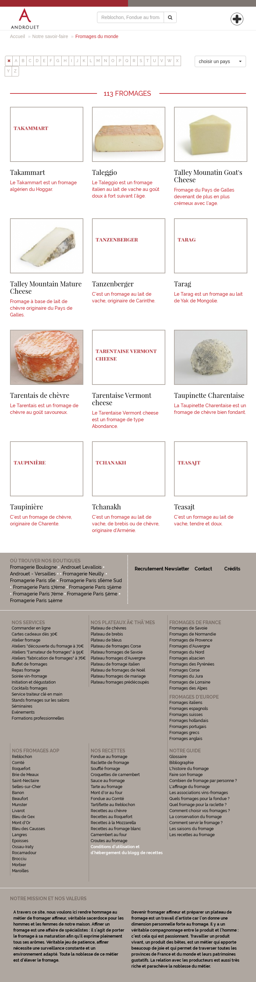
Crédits (232, 568)
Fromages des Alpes (188, 688)
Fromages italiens (185, 702)
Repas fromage (26, 670)
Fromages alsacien (187, 658)
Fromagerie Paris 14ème (36, 600)
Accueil (17, 36)
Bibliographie (181, 762)
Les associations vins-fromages (198, 792)
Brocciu (19, 858)
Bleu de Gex (23, 816)
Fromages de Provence (190, 640)
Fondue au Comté (107, 798)
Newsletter (177, 568)
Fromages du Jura (186, 676)
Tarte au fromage (106, 786)
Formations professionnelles (38, 718)
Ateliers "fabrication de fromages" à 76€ (49, 658)
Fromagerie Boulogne (33, 567)
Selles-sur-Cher (26, 786)
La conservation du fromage (195, 816)
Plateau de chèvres (109, 628)
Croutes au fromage (109, 840)
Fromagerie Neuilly (83, 573)
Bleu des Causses (28, 828)
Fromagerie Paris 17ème (39, 587)
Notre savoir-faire (50, 36)
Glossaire (178, 756)
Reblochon (22, 756)
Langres (19, 834)
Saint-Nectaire (25, 780)
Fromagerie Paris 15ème (95, 587)
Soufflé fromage (105, 768)
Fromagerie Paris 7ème (38, 593)
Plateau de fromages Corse (116, 646)
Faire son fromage (186, 774)
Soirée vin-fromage (29, 676)
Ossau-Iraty (23, 846)
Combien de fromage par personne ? (203, 780)
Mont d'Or (21, 822)
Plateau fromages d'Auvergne (118, 658)
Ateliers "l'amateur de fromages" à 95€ (48, 652)
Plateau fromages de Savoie (117, 652)
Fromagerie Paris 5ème (92, 593)
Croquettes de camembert (115, 774)
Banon (18, 792)
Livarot (18, 810)
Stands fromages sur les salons (40, 700)
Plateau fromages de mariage (118, 676)
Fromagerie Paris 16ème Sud (91, 580)
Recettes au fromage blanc (116, 828)
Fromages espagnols (188, 708)
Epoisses (20, 840)
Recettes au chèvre (109, 810)
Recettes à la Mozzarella (113, 822)
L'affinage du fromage (189, 786)
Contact (203, 568)
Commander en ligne (31, 628)
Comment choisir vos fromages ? (199, 810)
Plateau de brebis (107, 634)
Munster (19, 804)
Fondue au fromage (109, 756)
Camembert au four (109, 834)
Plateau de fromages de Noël (118, 670)
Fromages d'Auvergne (189, 646)
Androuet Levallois (81, 567)
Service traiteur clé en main (37, 694)
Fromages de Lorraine (189, 682)
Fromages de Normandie (192, 634)
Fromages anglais (185, 738)
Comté (18, 762)
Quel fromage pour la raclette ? (198, 804)
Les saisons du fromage (191, 828)
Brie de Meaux (25, 774)
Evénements (23, 712)
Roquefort (21, 768)
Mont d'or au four (106, 792)
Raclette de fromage (110, 762)
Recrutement (149, 568)
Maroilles (20, 871)
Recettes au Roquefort (111, 816)
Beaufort (20, 798)
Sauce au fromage (108, 780)
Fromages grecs (184, 732)
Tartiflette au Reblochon (113, 804)
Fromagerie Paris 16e (32, 580)
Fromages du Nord (186, 652)
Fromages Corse (184, 670)
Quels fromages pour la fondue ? (199, 798)
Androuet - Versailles (33, 573)
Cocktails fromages (29, 688)
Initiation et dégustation (34, 682)
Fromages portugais (187, 726)
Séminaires (22, 706)
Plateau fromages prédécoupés (120, 682)
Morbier (19, 865)
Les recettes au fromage (192, 834)
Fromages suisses (186, 714)
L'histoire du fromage (189, 768)
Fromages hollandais (188, 720)
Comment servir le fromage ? (196, 822)
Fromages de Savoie (188, 628)
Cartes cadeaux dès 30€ (35, 634)
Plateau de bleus (106, 640)
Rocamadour (24, 852)
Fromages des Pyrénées (191, 664)
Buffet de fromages (29, 664)
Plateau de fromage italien (115, 664)
